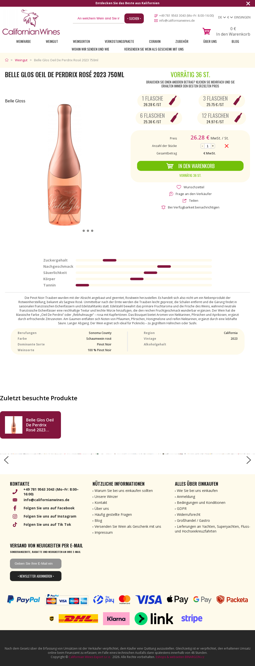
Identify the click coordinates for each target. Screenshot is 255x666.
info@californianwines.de (177, 20)
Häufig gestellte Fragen (113, 514)
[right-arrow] (249, 460)
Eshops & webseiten (170, 657)
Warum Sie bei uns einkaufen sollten (124, 490)
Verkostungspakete (119, 41)
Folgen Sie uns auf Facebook (49, 508)
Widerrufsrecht (189, 514)
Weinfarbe (23, 41)
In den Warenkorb (190, 166)
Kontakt (101, 502)
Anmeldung (186, 496)
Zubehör (181, 41)
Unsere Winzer (106, 496)
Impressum (104, 532)
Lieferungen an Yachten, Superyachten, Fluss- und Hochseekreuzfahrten (212, 528)
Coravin (154, 41)
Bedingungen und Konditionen (201, 502)
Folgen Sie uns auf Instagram (50, 516)
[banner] (31, 22)
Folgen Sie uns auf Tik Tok (47, 524)
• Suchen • (134, 18)
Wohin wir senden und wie (90, 49)
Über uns (210, 41)
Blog (235, 41)
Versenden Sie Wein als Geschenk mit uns (154, 49)
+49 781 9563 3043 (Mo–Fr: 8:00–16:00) (186, 15)
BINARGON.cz (194, 657)
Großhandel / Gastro (193, 520)
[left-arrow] (6, 460)
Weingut (52, 41)
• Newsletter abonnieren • (36, 576)
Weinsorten (81, 41)
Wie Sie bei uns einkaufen (197, 490)
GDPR (182, 508)
